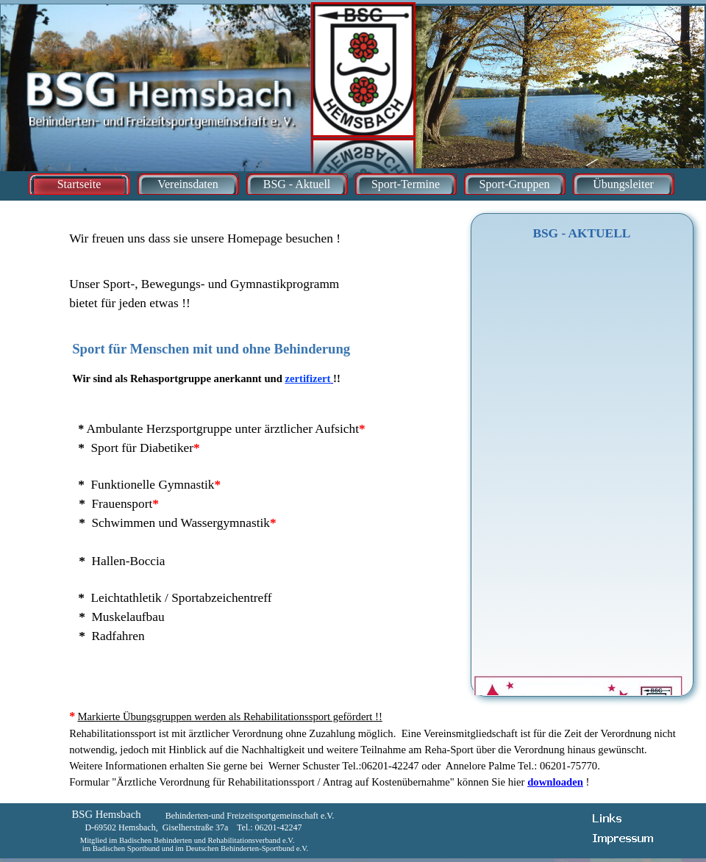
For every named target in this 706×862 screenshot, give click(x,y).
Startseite (79, 184)
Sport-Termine (405, 184)
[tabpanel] (238, 266)
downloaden (555, 782)
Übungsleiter (623, 184)
